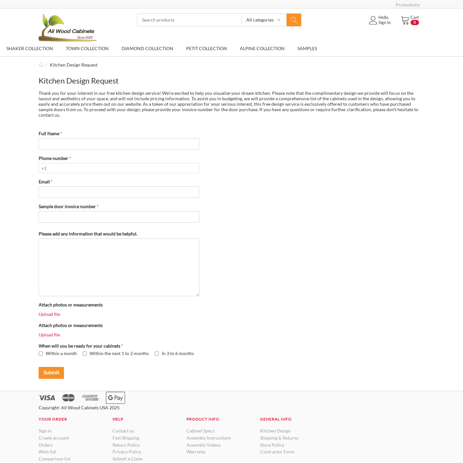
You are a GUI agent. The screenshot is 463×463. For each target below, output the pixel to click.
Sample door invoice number (67, 206)
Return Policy (126, 445)
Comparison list (54, 458)
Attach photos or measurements (71, 304)
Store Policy (272, 445)
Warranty (195, 451)
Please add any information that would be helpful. (88, 233)
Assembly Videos (203, 445)
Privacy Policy (127, 451)
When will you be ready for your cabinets (79, 346)
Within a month (58, 353)
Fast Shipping (126, 438)
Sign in (45, 430)
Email (44, 181)
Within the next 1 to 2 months (116, 353)
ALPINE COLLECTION (262, 48)
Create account (54, 438)
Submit (51, 372)
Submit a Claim (128, 458)
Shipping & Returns (279, 438)
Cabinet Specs (200, 430)
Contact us (123, 430)
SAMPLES (307, 48)
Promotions (408, 4)
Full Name (49, 133)
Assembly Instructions (208, 438)
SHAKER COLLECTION (29, 48)
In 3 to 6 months (174, 353)
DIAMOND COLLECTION (147, 48)
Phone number (53, 158)
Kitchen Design (275, 430)
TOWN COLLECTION (87, 48)
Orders (46, 445)
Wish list (47, 451)
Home (41, 64)
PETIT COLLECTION (206, 48)
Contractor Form (277, 451)
